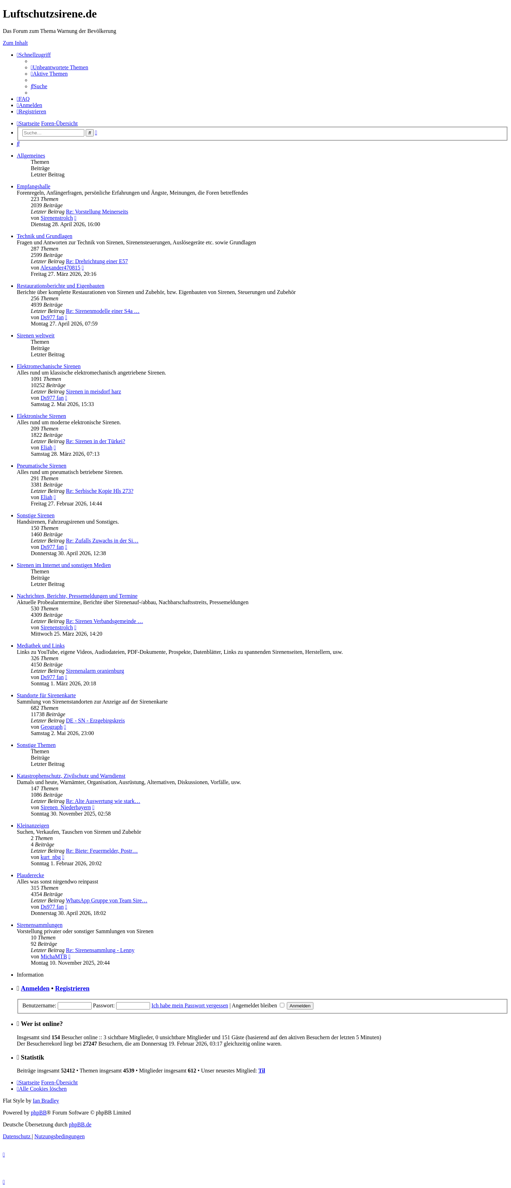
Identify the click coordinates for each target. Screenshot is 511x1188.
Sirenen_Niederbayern (66, 807)
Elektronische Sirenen (41, 416)
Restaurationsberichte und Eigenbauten (61, 286)
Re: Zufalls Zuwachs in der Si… (102, 541)
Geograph (52, 727)
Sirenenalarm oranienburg (95, 671)
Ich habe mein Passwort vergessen (189, 1005)
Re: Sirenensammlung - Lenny (100, 950)
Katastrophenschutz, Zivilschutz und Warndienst (71, 776)
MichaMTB (54, 956)
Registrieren (72, 988)
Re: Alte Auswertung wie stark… (103, 801)
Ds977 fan (52, 317)
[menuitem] (59, 67)
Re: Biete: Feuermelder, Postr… (102, 851)
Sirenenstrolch (57, 218)
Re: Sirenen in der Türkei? (95, 441)
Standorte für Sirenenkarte (46, 695)
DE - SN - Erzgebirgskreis (95, 721)
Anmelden (35, 988)
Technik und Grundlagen (44, 236)
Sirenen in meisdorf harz (93, 391)
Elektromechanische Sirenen (49, 366)
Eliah (46, 447)
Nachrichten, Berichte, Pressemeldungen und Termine (77, 596)
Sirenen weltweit (36, 335)
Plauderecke (30, 875)
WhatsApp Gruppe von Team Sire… (106, 900)
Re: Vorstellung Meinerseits (97, 212)
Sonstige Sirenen (36, 515)
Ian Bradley (46, 1101)
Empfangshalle (33, 186)
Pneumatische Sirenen (41, 466)
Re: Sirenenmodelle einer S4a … (103, 311)
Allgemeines (31, 156)
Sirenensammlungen (40, 925)
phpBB (39, 1113)
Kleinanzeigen (33, 826)
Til (261, 1071)
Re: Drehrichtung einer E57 (97, 261)
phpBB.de (80, 1124)
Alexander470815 (60, 268)
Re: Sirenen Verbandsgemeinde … (104, 621)
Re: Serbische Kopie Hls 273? (99, 491)
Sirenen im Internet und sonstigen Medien (64, 565)
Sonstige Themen (36, 745)
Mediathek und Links (41, 646)
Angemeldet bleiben (258, 1005)
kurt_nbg (51, 857)
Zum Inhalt (15, 43)
